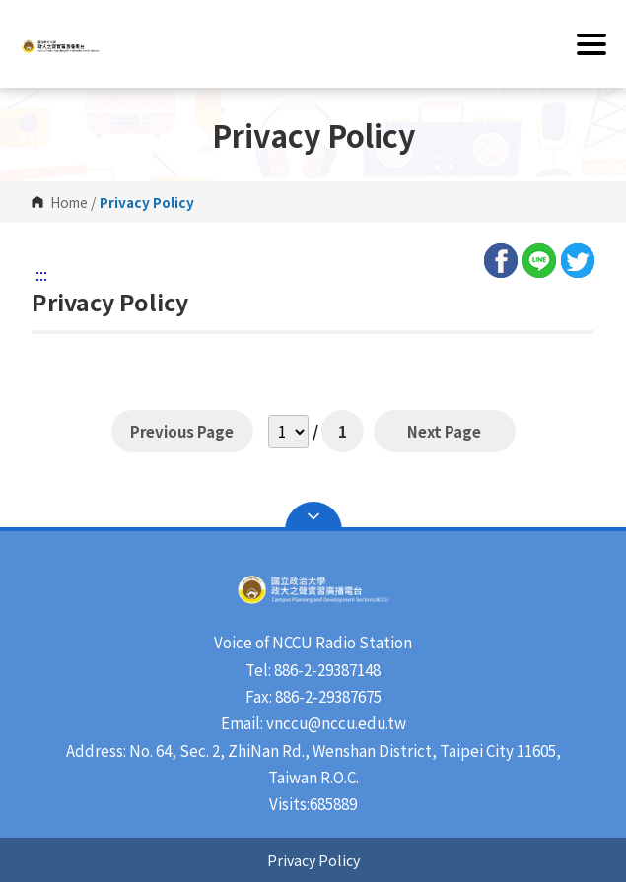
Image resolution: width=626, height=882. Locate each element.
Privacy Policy (313, 859)
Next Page (444, 430)
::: (41, 274)
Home (69, 202)
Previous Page (182, 430)
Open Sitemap (313, 516)
